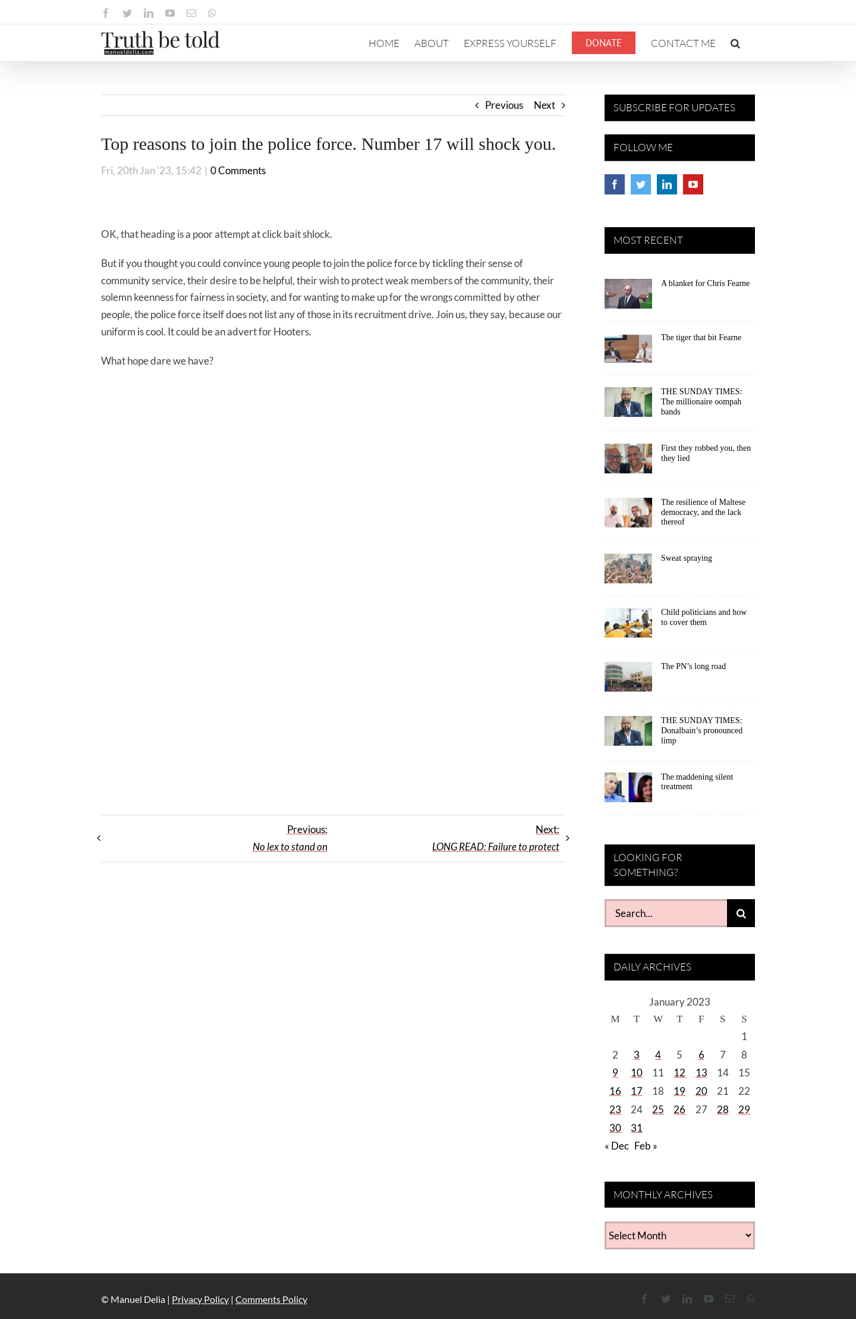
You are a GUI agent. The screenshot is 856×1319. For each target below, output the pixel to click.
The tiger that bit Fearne (701, 337)
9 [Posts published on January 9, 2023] (615, 1072)
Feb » (645, 1145)
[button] (735, 42)
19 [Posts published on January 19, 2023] (679, 1091)
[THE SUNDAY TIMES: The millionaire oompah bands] (628, 406)
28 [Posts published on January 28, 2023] (723, 1109)
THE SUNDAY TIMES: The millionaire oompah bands (701, 401)
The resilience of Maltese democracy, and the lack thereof (703, 512)
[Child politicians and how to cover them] (628, 627)
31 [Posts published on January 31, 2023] (637, 1128)
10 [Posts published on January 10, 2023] (637, 1072)
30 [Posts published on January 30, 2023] (615, 1128)
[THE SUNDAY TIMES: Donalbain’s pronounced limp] (628, 735)
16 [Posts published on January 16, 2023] (615, 1091)
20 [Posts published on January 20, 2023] (701, 1091)
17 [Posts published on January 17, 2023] (637, 1091)
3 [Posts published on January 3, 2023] (637, 1054)
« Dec (617, 1145)
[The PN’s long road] (628, 681)
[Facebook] (615, 184)
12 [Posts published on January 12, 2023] (679, 1072)
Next (544, 105)
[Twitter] (641, 184)
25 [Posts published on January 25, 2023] (658, 1109)
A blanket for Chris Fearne (705, 283)
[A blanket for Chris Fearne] (628, 298)
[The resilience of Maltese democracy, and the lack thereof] (628, 517)
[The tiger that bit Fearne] (628, 352)
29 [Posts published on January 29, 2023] (744, 1109)
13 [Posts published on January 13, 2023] (701, 1072)
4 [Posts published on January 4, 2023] (658, 1054)
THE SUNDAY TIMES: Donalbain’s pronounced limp (701, 730)
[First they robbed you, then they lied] (628, 463)
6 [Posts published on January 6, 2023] (701, 1054)
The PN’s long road (693, 666)
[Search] (741, 913)
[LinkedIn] (667, 184)
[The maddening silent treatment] (628, 791)
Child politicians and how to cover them (704, 617)
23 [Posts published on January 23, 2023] (615, 1109)
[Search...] (666, 913)
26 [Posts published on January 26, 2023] (679, 1109)
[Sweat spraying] (628, 573)
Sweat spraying (686, 558)
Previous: (290, 838)
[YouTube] (693, 184)
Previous (504, 105)
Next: (495, 838)
